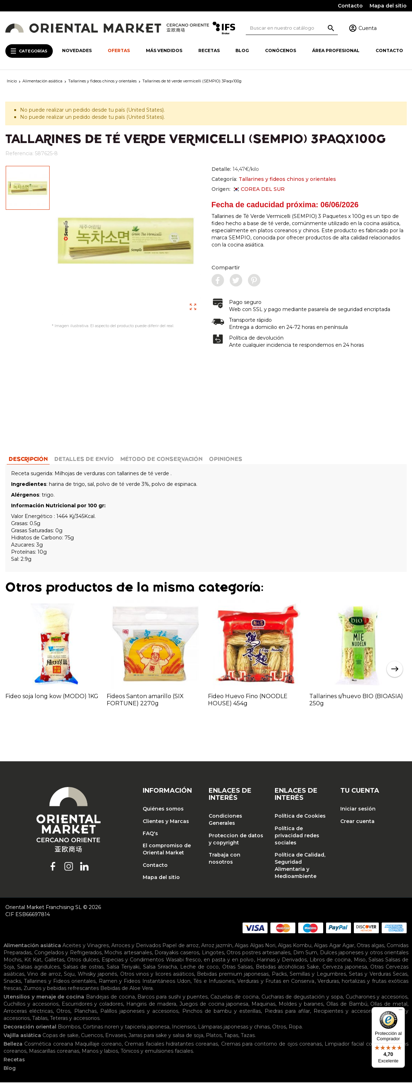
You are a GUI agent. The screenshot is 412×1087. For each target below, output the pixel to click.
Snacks (12, 985)
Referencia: (19, 153)
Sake (313, 971)
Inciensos (183, 1031)
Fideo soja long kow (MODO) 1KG (51, 700)
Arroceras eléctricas (28, 1015)
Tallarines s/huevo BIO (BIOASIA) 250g (356, 704)
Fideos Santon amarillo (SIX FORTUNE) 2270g (145, 704)
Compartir (226, 267)
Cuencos (92, 1040)
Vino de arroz (44, 978)
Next (395, 673)
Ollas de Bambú (346, 1008)
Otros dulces (83, 964)
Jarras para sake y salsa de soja (165, 1040)
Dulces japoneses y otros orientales (364, 957)
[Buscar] (292, 28)
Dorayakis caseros (176, 957)
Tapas (231, 1040)
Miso (360, 964)
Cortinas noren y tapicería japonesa (126, 1031)
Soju (69, 978)
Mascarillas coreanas (54, 1055)
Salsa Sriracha (160, 971)
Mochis (12, 964)
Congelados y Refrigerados (68, 957)
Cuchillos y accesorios (31, 1008)
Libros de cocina (330, 964)
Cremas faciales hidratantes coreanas (171, 1048)
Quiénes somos (163, 813)
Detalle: (235, 169)
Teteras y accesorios (75, 1023)
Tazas (248, 1040)
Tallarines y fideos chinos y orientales (287, 179)
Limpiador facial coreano (355, 1048)
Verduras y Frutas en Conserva (275, 985)
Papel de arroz (180, 950)
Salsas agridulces (38, 971)
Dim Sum (305, 957)
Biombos (69, 1031)
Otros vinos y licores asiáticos (157, 978)
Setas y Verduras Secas (378, 978)
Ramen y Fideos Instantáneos (137, 985)
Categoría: (274, 179)
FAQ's (150, 837)
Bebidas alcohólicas (280, 971)
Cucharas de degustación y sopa (302, 1001)
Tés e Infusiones (213, 985)
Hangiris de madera (151, 1008)
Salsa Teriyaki (123, 971)
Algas (241, 950)
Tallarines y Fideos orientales (60, 985)
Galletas (54, 964)
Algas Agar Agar (334, 950)
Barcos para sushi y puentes (172, 1001)
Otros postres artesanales (258, 957)
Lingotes (213, 957)
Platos (214, 1040)
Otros (63, 1015)
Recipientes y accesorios (345, 1015)
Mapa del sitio (388, 5)
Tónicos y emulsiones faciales (157, 1055)
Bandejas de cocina (110, 1001)
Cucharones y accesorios (377, 1001)
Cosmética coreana (48, 1048)
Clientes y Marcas (166, 825)
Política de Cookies (300, 820)
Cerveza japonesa (344, 971)
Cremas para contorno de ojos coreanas (271, 1048)
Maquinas (263, 1008)
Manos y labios (100, 1055)
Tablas (39, 1023)
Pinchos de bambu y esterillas (221, 1015)
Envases (115, 1040)
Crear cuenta (357, 825)
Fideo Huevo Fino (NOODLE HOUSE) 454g (248, 704)
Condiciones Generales (225, 824)
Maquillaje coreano (98, 1048)
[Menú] (400, 1011)
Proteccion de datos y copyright (236, 843)
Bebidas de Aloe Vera (126, 993)
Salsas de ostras (83, 971)
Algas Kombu (294, 950)
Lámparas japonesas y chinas (234, 1031)
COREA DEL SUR (259, 189)
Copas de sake (60, 1040)
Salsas (375, 964)
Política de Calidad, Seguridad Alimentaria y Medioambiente (300, 870)
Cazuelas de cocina (234, 1001)
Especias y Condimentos (133, 964)
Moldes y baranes (301, 1008)
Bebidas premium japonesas (233, 978)
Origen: (248, 189)
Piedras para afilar (287, 1015)
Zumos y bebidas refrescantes (61, 993)
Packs (279, 978)
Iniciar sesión (358, 813)
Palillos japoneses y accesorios (139, 1015)
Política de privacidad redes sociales (297, 839)
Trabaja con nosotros (224, 862)
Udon (183, 985)
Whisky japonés (97, 978)
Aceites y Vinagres (85, 950)
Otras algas (370, 950)
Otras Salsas (237, 971)
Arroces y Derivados (136, 950)
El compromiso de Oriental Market (167, 853)
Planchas (85, 1015)
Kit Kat (32, 964)
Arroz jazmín (216, 950)
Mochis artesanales (128, 957)
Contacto (350, 5)
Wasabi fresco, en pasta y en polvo (210, 964)
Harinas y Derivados (282, 964)
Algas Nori (262, 950)
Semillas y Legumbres (318, 978)
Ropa (295, 1031)
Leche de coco (199, 971)
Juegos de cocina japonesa (214, 1008)
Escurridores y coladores (92, 1008)
